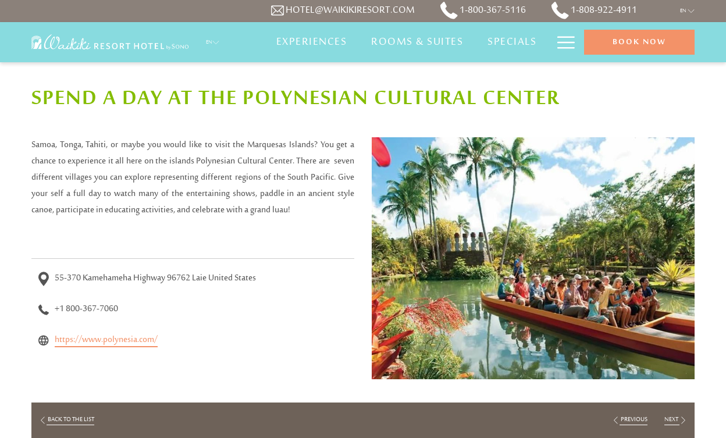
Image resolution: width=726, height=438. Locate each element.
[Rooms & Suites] (417, 42)
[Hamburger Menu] (562, 42)
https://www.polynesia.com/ (106, 340)
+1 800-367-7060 (86, 309)
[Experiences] (312, 42)
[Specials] (512, 42)
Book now (639, 42)
